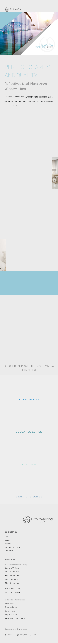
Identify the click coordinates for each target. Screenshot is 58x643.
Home (7, 537)
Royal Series (9, 603)
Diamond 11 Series (12, 568)
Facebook (9, 635)
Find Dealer (9, 551)
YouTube (34, 635)
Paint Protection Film (12, 589)
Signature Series (11, 615)
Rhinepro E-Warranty (12, 547)
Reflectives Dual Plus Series (15, 618)
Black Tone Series (11, 579)
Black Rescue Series (12, 576)
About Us (8, 540)
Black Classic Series (12, 583)
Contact (7, 544)
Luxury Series (10, 611)
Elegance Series (11, 607)
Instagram (22, 635)
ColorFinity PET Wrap (12, 592)
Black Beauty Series (12, 572)
